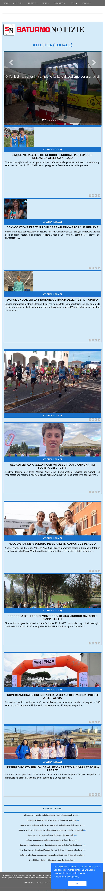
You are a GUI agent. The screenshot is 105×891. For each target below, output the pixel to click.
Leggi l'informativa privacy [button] (66, 877)
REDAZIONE (86, 3)
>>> (79, 815)
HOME (6, 3)
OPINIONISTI (59, 3)
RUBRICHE (32, 3)
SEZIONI (17, 3)
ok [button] (77, 884)
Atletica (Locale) (52, 149)
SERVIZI (8, 10)
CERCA (74, 3)
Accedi (19, 10)
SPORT (45, 3)
